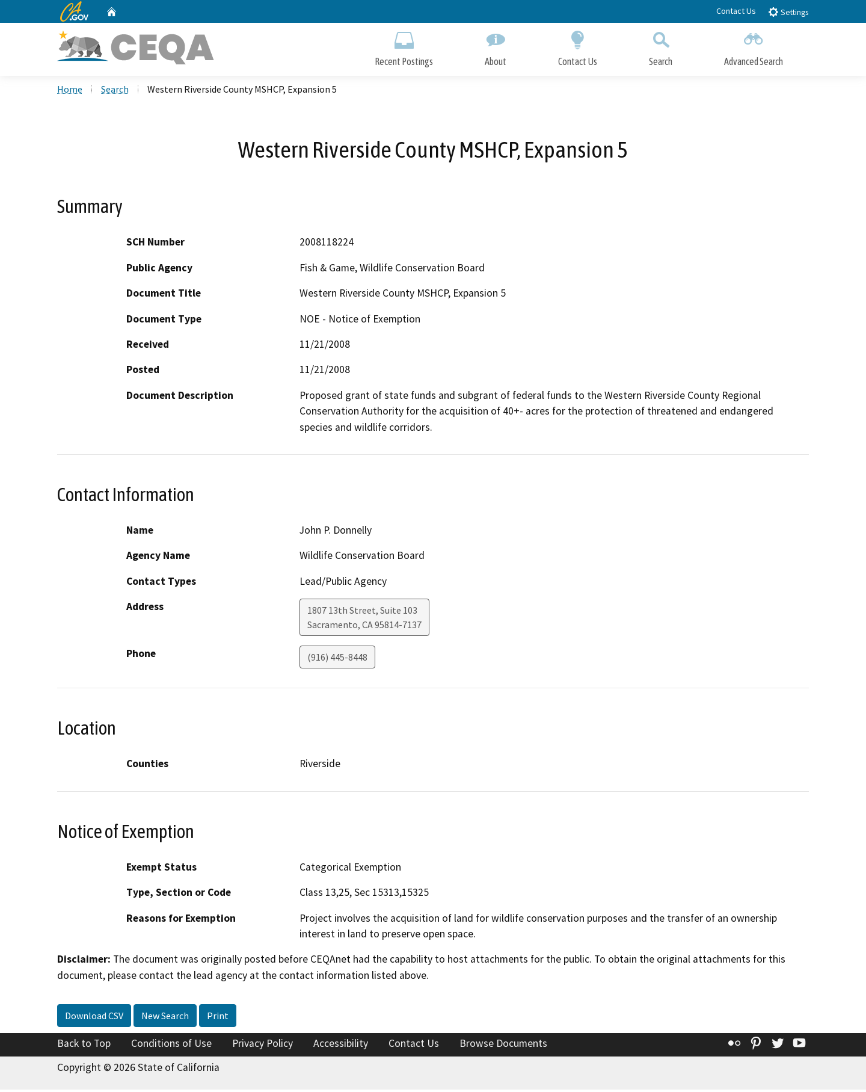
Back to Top (84, 1045)
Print (218, 1018)
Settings (788, 11)
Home (69, 91)
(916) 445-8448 (337, 659)
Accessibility (340, 1045)
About (495, 46)
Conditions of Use (171, 1045)
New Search (165, 1018)
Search (660, 46)
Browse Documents (503, 1045)
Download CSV (94, 1018)
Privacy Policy (262, 1045)
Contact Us (736, 10)
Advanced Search (753, 46)
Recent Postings (404, 46)
